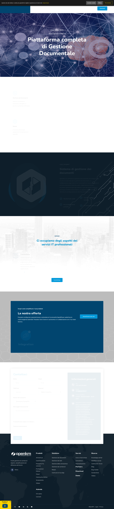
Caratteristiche (40, 460)
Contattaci (57, 280)
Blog (92, 466)
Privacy (101, 506)
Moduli (54, 469)
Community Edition (42, 477)
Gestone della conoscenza (60, 463)
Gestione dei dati (57, 460)
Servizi (57, 8)
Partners (65, 8)
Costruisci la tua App (58, 473)
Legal (96, 506)
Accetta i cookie (91, 2)
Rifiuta (100, 2)
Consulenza (79, 460)
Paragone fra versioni (40, 465)
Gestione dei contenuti (59, 466)
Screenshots (40, 480)
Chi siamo (39, 494)
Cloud (38, 474)
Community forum (96, 463)
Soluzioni (49, 8)
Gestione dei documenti (59, 457)
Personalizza (108, 2)
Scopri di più (46, 3)
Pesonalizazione (80, 463)
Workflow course (96, 460)
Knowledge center (96, 457)
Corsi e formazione (81, 457)
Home (34, 8)
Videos (38, 483)
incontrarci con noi (89, 316)
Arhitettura (39, 457)
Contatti (102, 8)
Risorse (73, 8)
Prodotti (41, 8)
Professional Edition (39, 470)
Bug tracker (94, 469)
